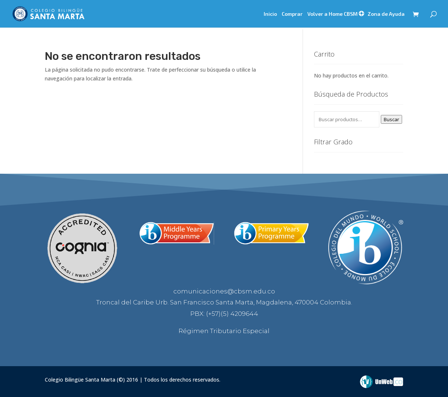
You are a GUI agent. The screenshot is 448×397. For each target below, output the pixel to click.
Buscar (391, 119)
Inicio (270, 14)
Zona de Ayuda (386, 14)
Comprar (292, 14)
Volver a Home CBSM (332, 14)
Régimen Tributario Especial (224, 331)
